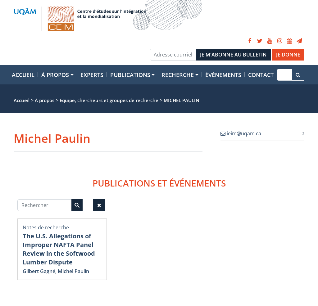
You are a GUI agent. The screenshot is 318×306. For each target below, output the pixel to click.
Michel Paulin (73, 271)
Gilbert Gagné (39, 271)
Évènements (223, 75)
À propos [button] (55, 75)
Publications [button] (130, 75)
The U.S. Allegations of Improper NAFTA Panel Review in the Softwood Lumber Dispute (59, 249)
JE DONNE (288, 54)
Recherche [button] (177, 75)
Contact (261, 75)
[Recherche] (284, 75)
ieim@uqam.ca (240, 133)
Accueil (23, 75)
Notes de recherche (46, 227)
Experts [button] (91, 75)
